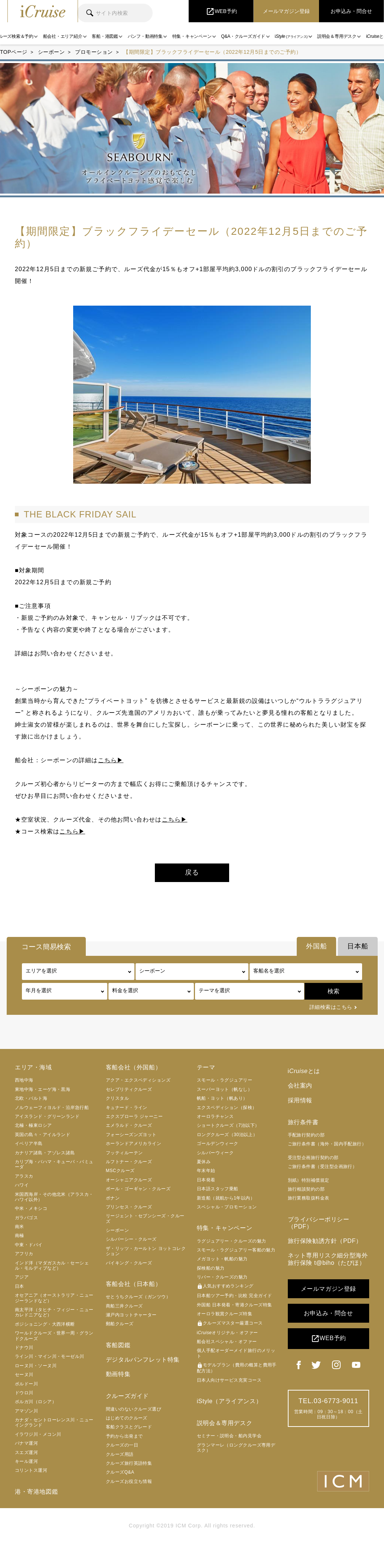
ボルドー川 (26, 1383)
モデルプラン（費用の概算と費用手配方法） (237, 1367)
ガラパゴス (26, 1217)
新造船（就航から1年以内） (226, 1198)
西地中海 (24, 1080)
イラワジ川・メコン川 (38, 1434)
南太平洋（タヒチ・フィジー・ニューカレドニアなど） (54, 1312)
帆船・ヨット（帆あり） (222, 1098)
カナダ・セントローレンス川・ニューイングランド (54, 1422)
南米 (19, 1226)
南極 (19, 1235)
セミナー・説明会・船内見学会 (229, 1435)
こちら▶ (111, 760)
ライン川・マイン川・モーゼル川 (49, 1356)
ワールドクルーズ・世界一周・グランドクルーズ (54, 1335)
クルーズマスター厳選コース (230, 1323)
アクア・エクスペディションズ (138, 1080)
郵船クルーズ (120, 1323)
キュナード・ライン (126, 1107)
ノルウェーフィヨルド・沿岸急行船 (52, 1107)
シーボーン (51, 52)
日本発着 (206, 1179)
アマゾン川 (26, 1411)
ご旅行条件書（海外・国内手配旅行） (327, 1143)
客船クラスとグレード (129, 1427)
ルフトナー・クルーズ (129, 1161)
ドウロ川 (24, 1392)
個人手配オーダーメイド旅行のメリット (236, 1353)
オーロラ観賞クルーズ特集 (224, 1313)
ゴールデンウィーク (217, 1143)
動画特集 (118, 1374)
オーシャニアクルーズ (129, 1179)
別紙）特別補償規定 (308, 1180)
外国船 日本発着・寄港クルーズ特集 (234, 1304)
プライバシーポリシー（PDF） (318, 1223)
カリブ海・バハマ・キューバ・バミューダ (54, 1164)
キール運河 (26, 1461)
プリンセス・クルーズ (129, 1207)
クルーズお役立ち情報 (129, 1481)
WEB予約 (328, 1338)
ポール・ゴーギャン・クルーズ (138, 1188)
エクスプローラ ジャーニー (134, 1116)
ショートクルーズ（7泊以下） (228, 1125)
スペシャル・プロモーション (227, 1207)
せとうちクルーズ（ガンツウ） (138, 1296)
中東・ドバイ (29, 1244)
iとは (304, 1071)
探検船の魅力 (211, 1268)
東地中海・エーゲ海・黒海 (42, 1089)
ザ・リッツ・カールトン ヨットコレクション (146, 1251)
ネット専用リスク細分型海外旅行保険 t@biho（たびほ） (328, 1259)
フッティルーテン (124, 1152)
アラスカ (24, 1176)
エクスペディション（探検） (227, 1107)
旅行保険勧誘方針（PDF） (325, 1241)
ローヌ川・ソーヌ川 (35, 1365)
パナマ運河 (26, 1443)
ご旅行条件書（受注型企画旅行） (322, 1166)
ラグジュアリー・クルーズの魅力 (231, 1241)
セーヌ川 (24, 1374)
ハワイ (22, 1185)
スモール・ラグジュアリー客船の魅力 (236, 1250)
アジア (22, 1277)
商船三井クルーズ (124, 1306)
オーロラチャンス (215, 1116)
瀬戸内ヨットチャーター (131, 1314)
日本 (19, 1286)
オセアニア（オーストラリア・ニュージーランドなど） (54, 1298)
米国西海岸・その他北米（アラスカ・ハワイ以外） (54, 1197)
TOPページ (13, 52)
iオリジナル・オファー (227, 1332)
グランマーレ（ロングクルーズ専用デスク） (236, 1447)
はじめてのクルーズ (126, 1418)
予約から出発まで (124, 1436)
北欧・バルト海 (31, 1098)
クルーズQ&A (120, 1472)
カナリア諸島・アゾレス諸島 (45, 1152)
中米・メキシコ (31, 1208)
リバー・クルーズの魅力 (222, 1277)
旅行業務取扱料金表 (308, 1198)
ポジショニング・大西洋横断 (45, 1324)
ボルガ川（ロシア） (35, 1401)
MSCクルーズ (120, 1170)
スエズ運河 (26, 1452)
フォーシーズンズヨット (131, 1134)
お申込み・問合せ (328, 1313)
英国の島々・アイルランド (42, 1134)
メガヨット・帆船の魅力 (222, 1258)
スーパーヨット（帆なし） (224, 1089)
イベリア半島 (29, 1143)
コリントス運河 (31, 1470)
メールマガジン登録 (328, 1289)
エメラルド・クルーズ (129, 1125)
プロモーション (94, 52)
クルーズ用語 (120, 1454)
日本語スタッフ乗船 (217, 1188)
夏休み (204, 1161)
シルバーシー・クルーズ (131, 1239)
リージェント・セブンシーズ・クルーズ (145, 1218)
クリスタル (117, 1098)
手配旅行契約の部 (306, 1135)
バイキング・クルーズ (129, 1263)
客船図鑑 (118, 1345)
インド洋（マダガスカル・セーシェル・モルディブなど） (52, 1265)
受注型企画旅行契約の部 (313, 1157)
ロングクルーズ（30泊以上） (227, 1134)
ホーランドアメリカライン (133, 1143)
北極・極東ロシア (33, 1125)
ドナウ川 (24, 1347)
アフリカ (24, 1253)
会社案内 (300, 1085)
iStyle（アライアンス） (229, 1401)
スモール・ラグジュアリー (224, 1080)
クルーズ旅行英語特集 (129, 1463)
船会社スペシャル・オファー (227, 1341)
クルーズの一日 (122, 1445)
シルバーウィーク (215, 1152)
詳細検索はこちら (330, 1007)
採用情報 (300, 1100)
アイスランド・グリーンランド (47, 1116)
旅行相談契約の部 (306, 1189)
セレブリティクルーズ (129, 1089)
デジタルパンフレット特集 (143, 1359)
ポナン (113, 1198)
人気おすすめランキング (225, 1286)
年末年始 (206, 1170)
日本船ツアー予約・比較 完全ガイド (234, 1295)
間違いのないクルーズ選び (133, 1409)
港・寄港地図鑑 (36, 1491)
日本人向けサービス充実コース (229, 1380)
